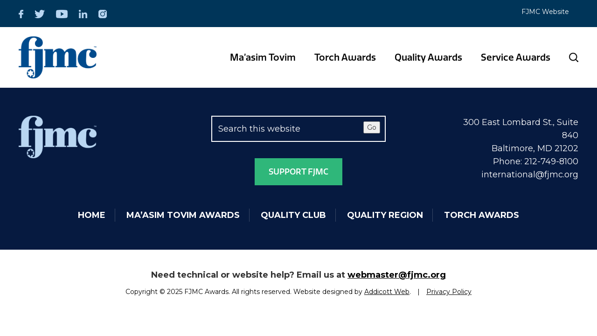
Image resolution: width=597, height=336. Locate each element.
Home (91, 215)
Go (371, 127)
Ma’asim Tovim (263, 57)
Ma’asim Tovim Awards (183, 215)
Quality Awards (428, 57)
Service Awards (515, 57)
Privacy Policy (449, 291)
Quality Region (385, 215)
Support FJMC (298, 172)
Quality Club (293, 215)
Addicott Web (387, 291)
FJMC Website (545, 11)
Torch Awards (345, 57)
